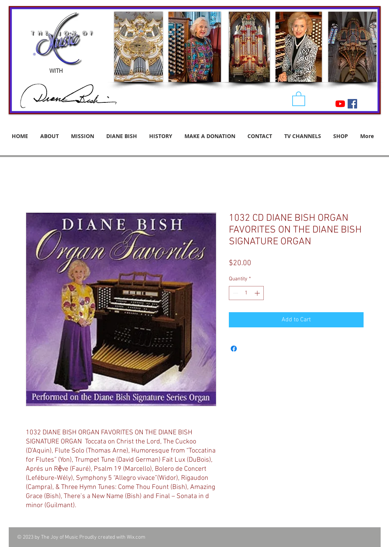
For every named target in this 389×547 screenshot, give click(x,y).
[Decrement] (234, 293)
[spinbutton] (246, 293)
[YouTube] (340, 103)
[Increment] (258, 293)
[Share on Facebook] (233, 348)
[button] (298, 98)
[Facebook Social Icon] (352, 103)
